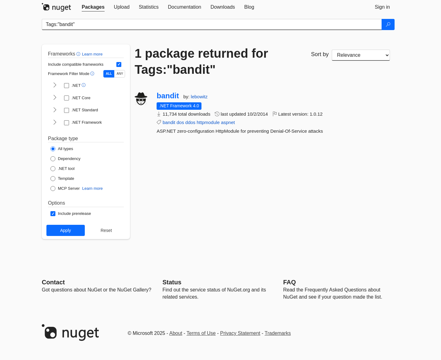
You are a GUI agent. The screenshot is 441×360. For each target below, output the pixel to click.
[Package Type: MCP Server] (65, 188)
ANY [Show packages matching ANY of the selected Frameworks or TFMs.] (120, 73)
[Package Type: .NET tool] (62, 169)
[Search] (388, 24)
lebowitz (199, 96)
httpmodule (208, 122)
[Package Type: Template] (62, 179)
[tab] (93, 7)
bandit (168, 95)
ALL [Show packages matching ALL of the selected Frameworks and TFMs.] (109, 73)
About (175, 333)
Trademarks (278, 333)
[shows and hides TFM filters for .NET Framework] (55, 123)
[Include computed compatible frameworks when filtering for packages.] (119, 64)
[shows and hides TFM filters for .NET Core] (55, 98)
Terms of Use (201, 333)
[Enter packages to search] (212, 24)
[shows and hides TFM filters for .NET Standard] (55, 110)
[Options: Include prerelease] (70, 214)
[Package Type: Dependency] (65, 159)
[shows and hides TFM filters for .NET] (55, 85)
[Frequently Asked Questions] (289, 282)
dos (180, 122)
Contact (53, 282)
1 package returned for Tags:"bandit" (201, 61)
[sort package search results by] (361, 55)
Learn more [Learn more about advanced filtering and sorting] (92, 54)
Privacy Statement (240, 333)
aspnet (228, 122)
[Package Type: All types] (62, 149)
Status (171, 282)
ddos (190, 122)
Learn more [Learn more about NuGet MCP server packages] (92, 188)
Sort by (320, 54)
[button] (79, 53)
